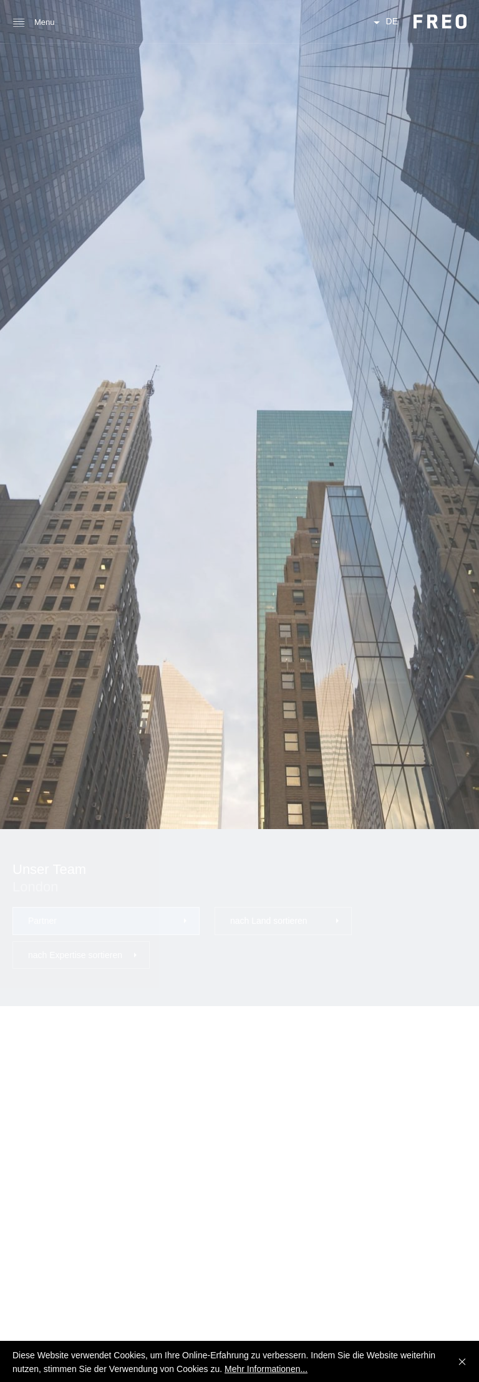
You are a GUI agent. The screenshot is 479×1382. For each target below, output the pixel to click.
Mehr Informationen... (266, 1369)
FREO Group (440, 21)
